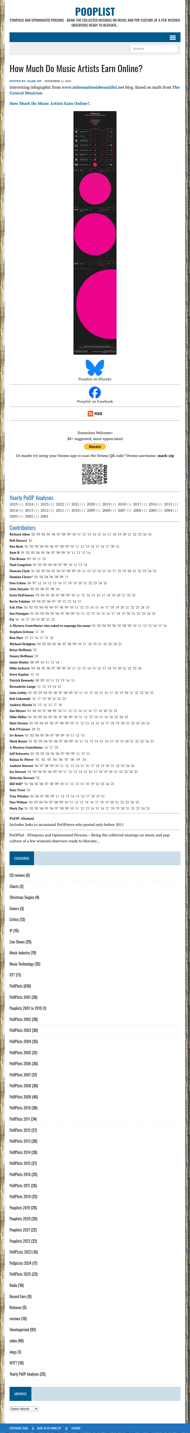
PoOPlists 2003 (20, 1030)
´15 (99, 534)
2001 (44, 516)
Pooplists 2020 (20, 1219)
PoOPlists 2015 (20, 1163)
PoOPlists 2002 (20, 1019)
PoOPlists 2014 (20, 1152)
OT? (12, 975)
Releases (16, 1307)
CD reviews (17, 875)
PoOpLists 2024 (20, 1263)
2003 (14, 516)
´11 (78, 534)
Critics (14, 920)
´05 (48, 534)
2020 (91, 504)
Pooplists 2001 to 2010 (26, 1008)
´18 (114, 534)
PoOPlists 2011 (20, 1119)
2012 (44, 510)
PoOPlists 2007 (20, 1075)
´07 (58, 534)
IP (11, 930)
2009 (91, 510)
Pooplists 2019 (20, 1208)
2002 (29, 516)
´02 (33, 534)
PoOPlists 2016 (20, 1174)
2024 (29, 504)
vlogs (13, 1352)
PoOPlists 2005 (20, 1052)
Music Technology (22, 964)
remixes (15, 1318)
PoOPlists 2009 (20, 1097)
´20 (124, 534)
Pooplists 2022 (20, 1241)
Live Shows (17, 942)
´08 (63, 534)
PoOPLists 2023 (20, 1252)
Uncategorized (19, 1330)
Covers (14, 908)
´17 (109, 534)
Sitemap (75, 1428)
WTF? (13, 1363)
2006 (137, 510)
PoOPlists (16, 986)
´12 (83, 534)
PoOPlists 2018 (20, 1197)
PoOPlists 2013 (20, 1141)
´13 (88, 534)
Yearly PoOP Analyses (24, 1374)
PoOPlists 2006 (20, 1063)
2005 (153, 510)
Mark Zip (34, 81)
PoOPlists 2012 (20, 1130)
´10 (73, 534)
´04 (43, 534)
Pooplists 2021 (20, 1230)
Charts (14, 886)
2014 (14, 510)
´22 (134, 534)
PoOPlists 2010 (20, 1108)
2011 (60, 510)
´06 (53, 534)
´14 (93, 534)
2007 (122, 510)
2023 (44, 504)
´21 (129, 534)
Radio (13, 1285)
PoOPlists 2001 (20, 997)
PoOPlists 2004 (20, 1041)
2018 (122, 504)
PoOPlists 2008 (20, 1086)
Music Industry (20, 953)
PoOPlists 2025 (20, 1274)
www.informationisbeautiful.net (93, 87)
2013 (29, 510)
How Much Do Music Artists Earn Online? (49, 103)
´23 (139, 534)
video (13, 1341)
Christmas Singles (22, 897)
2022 (60, 504)
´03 (38, 534)
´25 (149, 534)
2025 (14, 504)
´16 (104, 534)
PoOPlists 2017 (20, 1185)
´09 (68, 534)
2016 (153, 504)
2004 (168, 510)
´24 (144, 534)
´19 (119, 534)
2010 (75, 510)
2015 (168, 504)
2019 (106, 504)
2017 (137, 504)
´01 (26, 547)
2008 (106, 510)
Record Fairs (18, 1296)
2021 (75, 504)
